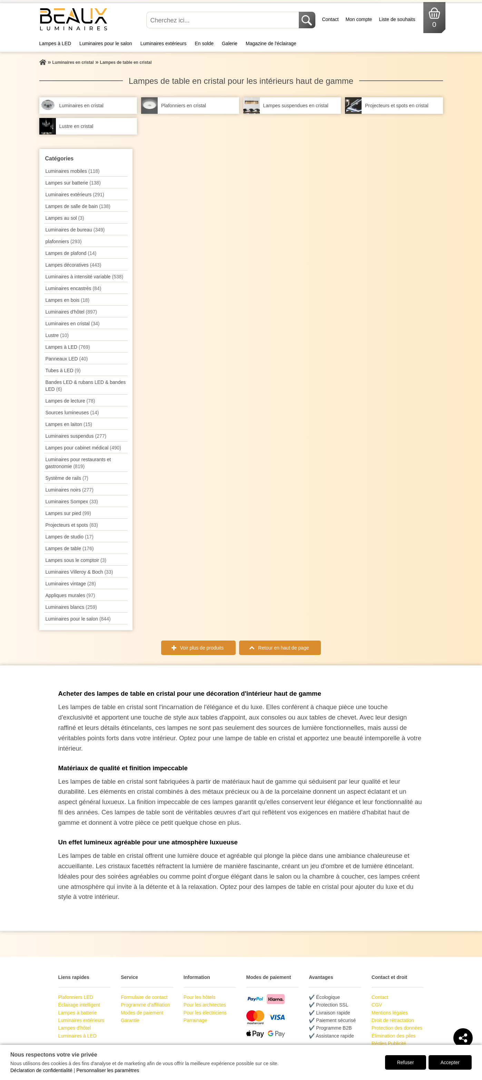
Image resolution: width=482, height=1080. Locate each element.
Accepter (450, 1062)
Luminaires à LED (77, 1036)
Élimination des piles (394, 1036)
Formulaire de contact (144, 997)
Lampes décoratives (73, 265)
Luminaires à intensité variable (85, 276)
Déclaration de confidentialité (41, 1070)
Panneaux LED (67, 358)
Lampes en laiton (69, 424)
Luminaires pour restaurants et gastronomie (78, 463)
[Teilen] (463, 1038)
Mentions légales (390, 1012)
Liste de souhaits (397, 19)
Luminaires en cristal (73, 323)
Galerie (229, 43)
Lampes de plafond (71, 253)
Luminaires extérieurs (163, 43)
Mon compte (358, 19)
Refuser (405, 1062)
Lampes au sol (65, 218)
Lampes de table (70, 548)
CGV (377, 1005)
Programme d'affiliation (145, 1005)
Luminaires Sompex (72, 501)
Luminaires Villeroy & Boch (79, 572)
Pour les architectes (205, 1005)
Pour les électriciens (205, 1012)
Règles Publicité (389, 1043)
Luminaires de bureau (75, 229)
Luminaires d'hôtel (71, 312)
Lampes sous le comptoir (76, 560)
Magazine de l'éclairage (271, 43)
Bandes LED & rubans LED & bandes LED (86, 385)
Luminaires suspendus (76, 436)
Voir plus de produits (202, 648)
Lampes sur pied (68, 513)
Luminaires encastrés (73, 288)
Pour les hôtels (200, 997)
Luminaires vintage (71, 583)
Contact (330, 19)
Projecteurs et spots (72, 525)
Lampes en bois (68, 300)
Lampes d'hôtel (74, 1028)
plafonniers (64, 241)
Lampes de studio (70, 536)
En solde (204, 43)
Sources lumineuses (72, 412)
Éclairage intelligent (79, 1005)
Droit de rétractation (393, 1020)
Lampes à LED (55, 43)
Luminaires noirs (70, 490)
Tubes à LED (63, 370)
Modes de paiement (142, 1012)
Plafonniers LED (75, 997)
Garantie (130, 1020)
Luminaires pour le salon (105, 43)
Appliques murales (70, 595)
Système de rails (67, 478)
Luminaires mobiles (73, 171)
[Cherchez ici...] (223, 20)
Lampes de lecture (70, 401)
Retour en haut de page (283, 648)
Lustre (57, 335)
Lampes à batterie (77, 1012)
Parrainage (195, 1020)
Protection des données (397, 1028)
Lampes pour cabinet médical (83, 447)
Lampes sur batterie (73, 183)
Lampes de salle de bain (78, 206)
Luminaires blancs (71, 607)
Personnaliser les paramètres (107, 1070)
